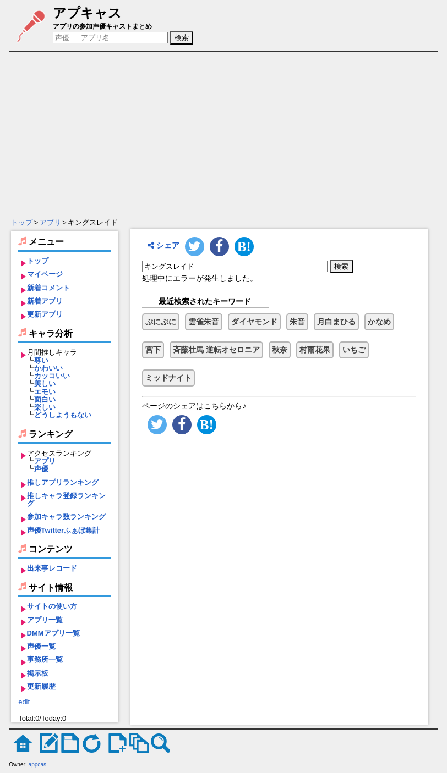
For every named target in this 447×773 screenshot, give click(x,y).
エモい (45, 392)
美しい (45, 383)
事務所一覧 (45, 659)
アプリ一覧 (45, 620)
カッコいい (52, 376)
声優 (41, 469)
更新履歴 (41, 686)
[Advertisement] (224, 135)
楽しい (45, 407)
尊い (41, 360)
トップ (21, 222)
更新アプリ (45, 314)
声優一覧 (41, 646)
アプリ (50, 222)
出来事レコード (52, 568)
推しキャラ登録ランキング (66, 499)
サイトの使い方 (52, 606)
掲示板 (37, 673)
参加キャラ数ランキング (66, 516)
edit (24, 702)
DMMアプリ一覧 (53, 633)
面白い (45, 399)
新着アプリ (45, 301)
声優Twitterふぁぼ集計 (63, 530)
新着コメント (48, 288)
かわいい (48, 368)
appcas (38, 764)
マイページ (45, 274)
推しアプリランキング (63, 482)
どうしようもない (62, 415)
